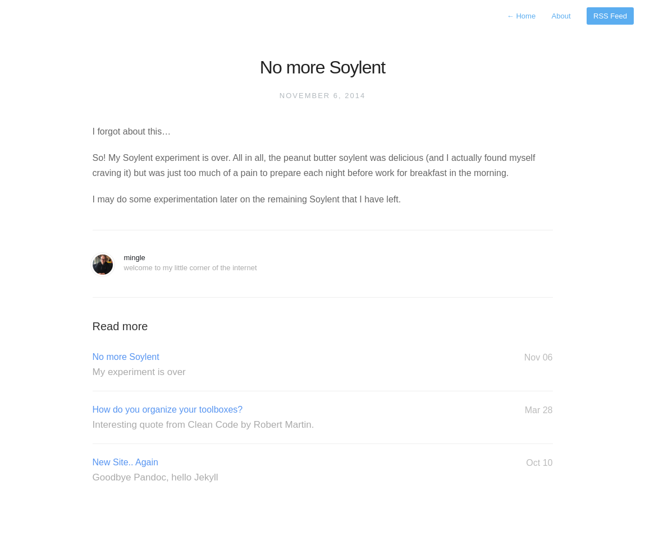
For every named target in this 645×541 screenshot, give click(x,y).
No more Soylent (323, 365)
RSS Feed (610, 16)
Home (521, 16)
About (561, 16)
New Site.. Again (323, 470)
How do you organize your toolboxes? (323, 417)
